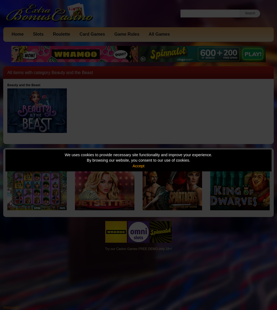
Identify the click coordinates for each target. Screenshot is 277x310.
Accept (138, 166)
